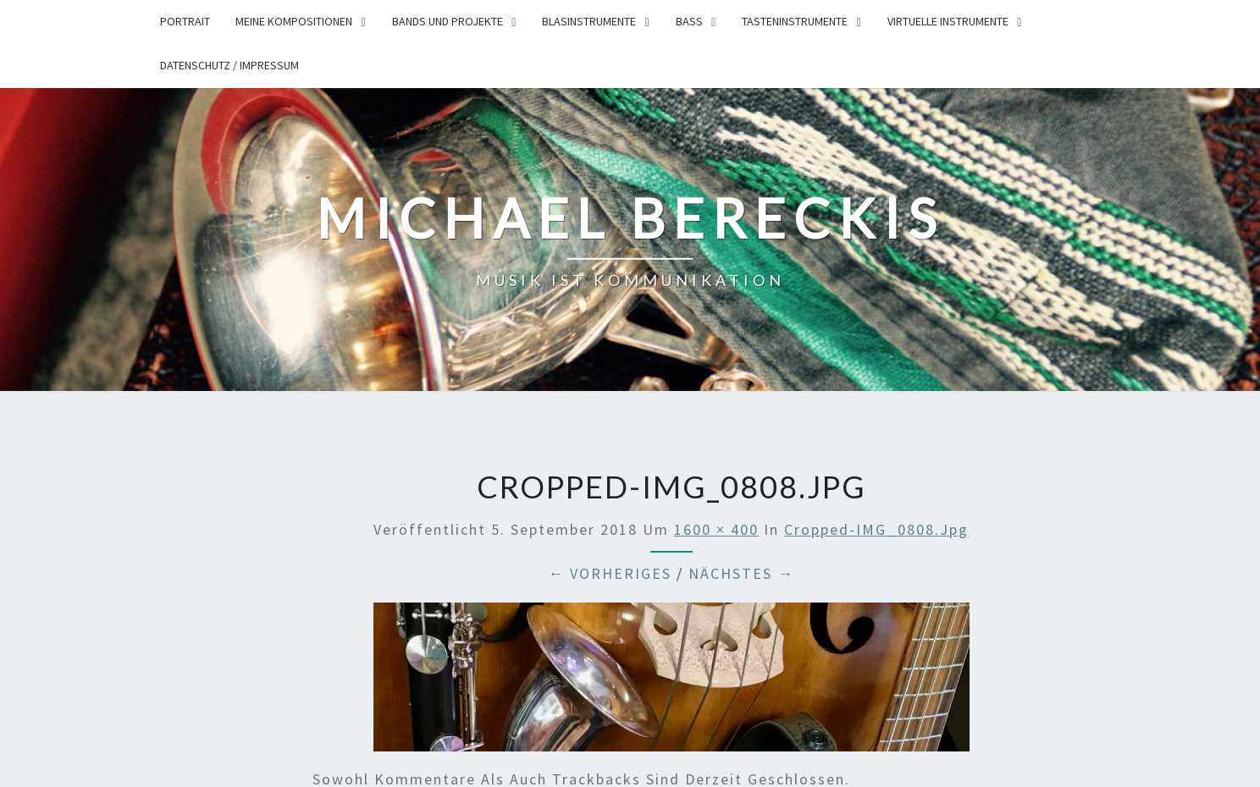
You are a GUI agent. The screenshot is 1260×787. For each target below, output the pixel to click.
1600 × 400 (716, 529)
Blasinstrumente (589, 21)
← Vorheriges (609, 573)
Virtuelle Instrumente (948, 21)
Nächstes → (741, 573)
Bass (689, 21)
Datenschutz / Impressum (229, 65)
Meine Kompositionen (293, 21)
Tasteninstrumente (795, 21)
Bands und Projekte (447, 21)
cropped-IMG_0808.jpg (876, 529)
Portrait (185, 21)
